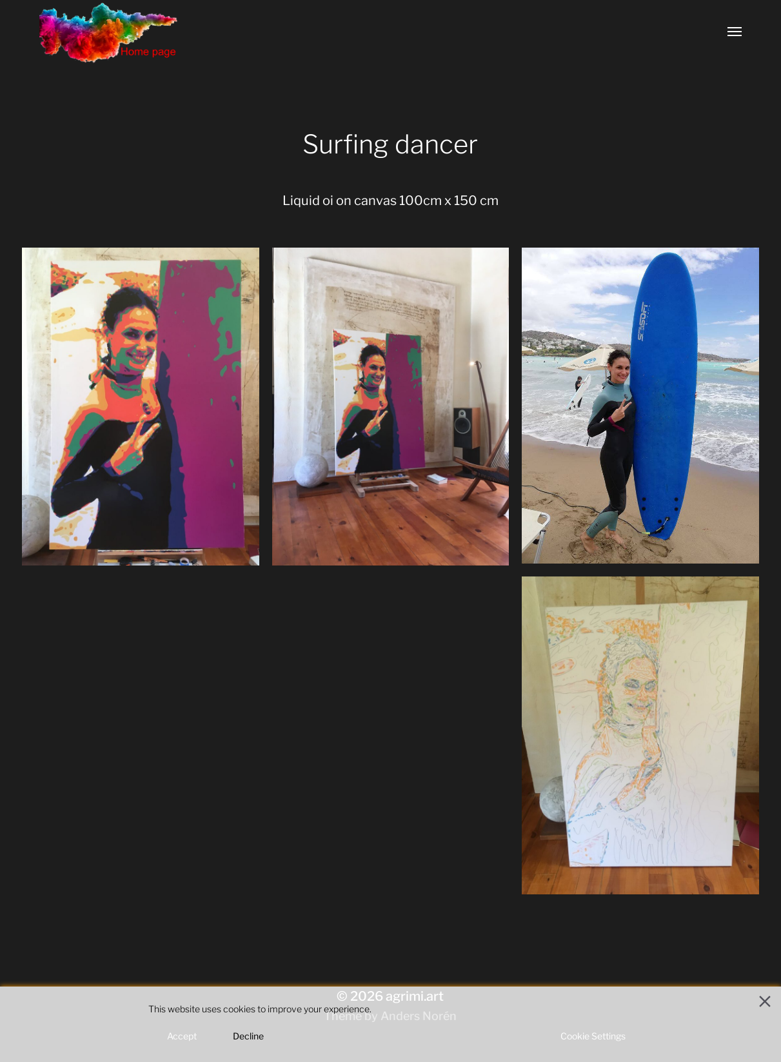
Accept (182, 1035)
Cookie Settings (593, 1035)
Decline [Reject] (248, 1035)
